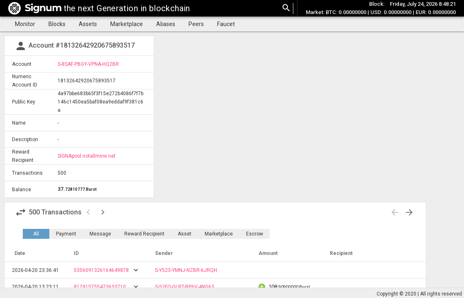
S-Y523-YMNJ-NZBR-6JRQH (186, 270)
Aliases (166, 24)
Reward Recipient (144, 234)
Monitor (25, 24)
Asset (184, 234)
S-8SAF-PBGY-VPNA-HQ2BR (88, 64)
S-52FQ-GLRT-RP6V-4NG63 (184, 287)
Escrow (254, 234)
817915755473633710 (100, 287)
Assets (88, 24)
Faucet (226, 24)
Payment (66, 234)
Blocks (57, 24)
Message (100, 234)
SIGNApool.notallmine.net (87, 156)
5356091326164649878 (101, 270)
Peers (196, 24)
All (36, 234)
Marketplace (127, 24)
